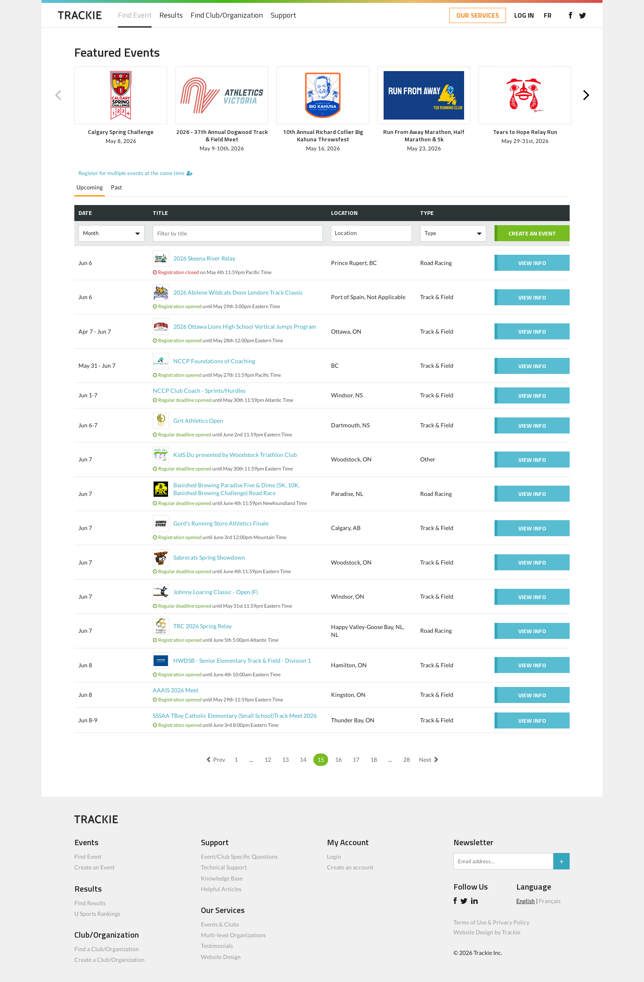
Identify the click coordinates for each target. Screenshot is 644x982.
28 (406, 759)
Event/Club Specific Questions (239, 856)
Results (171, 15)
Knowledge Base (222, 878)
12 (267, 759)
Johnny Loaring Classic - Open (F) (215, 591)
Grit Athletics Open (198, 420)
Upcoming (89, 187)
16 (338, 759)
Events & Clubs (220, 924)
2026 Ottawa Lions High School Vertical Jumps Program (244, 326)
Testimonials (217, 945)
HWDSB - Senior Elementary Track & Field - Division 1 (242, 660)
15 (320, 759)
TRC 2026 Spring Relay (202, 625)
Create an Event (94, 867)
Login (334, 856)
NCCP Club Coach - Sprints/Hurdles (199, 390)
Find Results (90, 902)
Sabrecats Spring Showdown (209, 557)
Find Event (135, 15)
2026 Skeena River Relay (204, 258)
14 (303, 759)
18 (373, 759)
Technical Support (224, 867)
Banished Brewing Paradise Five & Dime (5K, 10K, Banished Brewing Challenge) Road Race (236, 489)
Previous (58, 95)
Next (586, 95)
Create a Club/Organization (109, 959)
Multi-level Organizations (233, 934)
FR (548, 15)
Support (283, 15)
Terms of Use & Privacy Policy (491, 922)
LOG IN (524, 15)
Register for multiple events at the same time (131, 173)
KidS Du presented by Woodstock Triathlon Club (235, 454)
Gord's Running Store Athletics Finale (221, 523)
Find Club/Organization (227, 15)
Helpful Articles (221, 888)
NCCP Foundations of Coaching (214, 360)
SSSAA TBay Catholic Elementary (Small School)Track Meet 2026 (235, 715)
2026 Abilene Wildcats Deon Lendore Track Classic (238, 292)
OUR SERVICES (477, 15)
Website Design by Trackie (486, 932)
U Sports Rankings (97, 913)
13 (285, 759)
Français (550, 900)
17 (356, 759)
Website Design (221, 956)
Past (116, 187)
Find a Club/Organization (106, 948)
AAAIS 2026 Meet (175, 690)
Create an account (350, 867)
